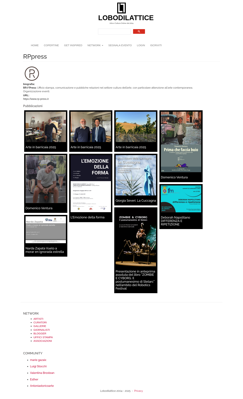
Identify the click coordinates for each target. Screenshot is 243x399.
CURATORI (40, 322)
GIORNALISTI (41, 329)
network (95, 45)
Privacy (138, 390)
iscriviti (156, 45)
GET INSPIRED (73, 45)
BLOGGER (39, 333)
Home (35, 45)
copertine (51, 45)
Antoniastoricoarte (42, 385)
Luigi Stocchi (38, 366)
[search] (114, 32)
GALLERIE (39, 326)
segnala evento (120, 45)
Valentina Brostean (42, 373)
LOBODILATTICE (122, 18)
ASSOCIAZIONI (42, 340)
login (141, 45)
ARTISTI (38, 318)
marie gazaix (38, 360)
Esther (34, 379)
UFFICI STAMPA (43, 337)
